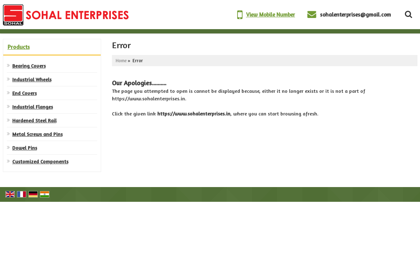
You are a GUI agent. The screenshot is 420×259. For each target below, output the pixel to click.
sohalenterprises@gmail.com (355, 14)
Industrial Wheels (31, 79)
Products (19, 46)
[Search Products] (407, 14)
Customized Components (40, 161)
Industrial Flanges (32, 107)
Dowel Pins (24, 148)
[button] (270, 14)
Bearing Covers (29, 66)
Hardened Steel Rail (34, 120)
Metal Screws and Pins (37, 134)
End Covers (24, 93)
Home (121, 60)
